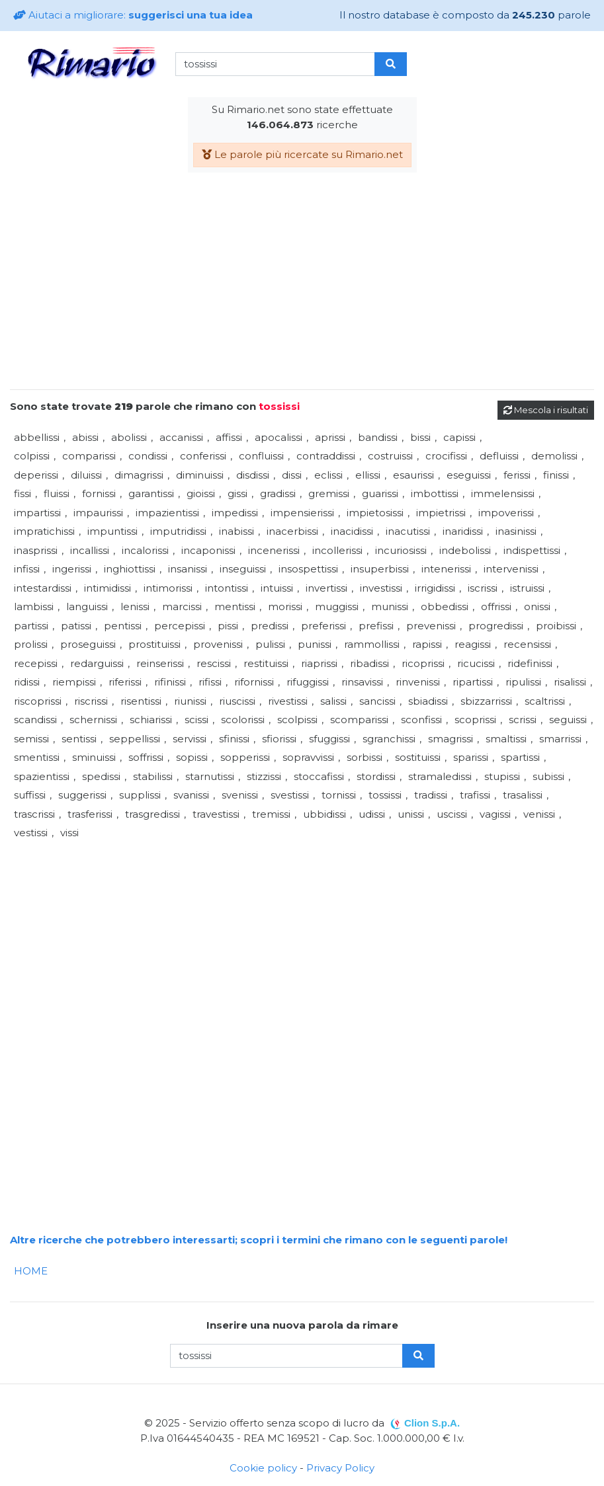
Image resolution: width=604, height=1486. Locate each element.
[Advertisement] (302, 286)
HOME (31, 1271)
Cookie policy (263, 1468)
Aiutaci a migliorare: (133, 15)
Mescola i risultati (545, 410)
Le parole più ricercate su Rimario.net (302, 154)
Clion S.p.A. (432, 1422)
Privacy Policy (340, 1468)
